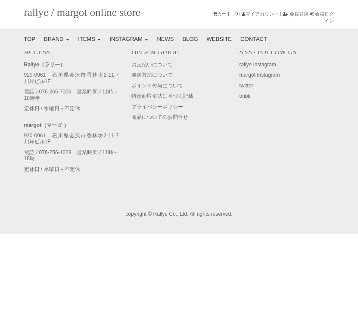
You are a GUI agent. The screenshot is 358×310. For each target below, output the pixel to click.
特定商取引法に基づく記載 (162, 96)
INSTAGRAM (128, 39)
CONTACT (253, 39)
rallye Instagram (257, 65)
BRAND (56, 39)
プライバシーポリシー (157, 107)
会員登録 (295, 13)
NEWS (165, 39)
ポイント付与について (157, 86)
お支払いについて (152, 65)
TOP (30, 39)
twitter (246, 86)
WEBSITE (219, 39)
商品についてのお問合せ (159, 117)
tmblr (245, 96)
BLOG (190, 39)
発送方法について (152, 75)
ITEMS (89, 39)
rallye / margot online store (82, 12)
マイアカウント (260, 13)
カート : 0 (225, 13)
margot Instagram (259, 75)
